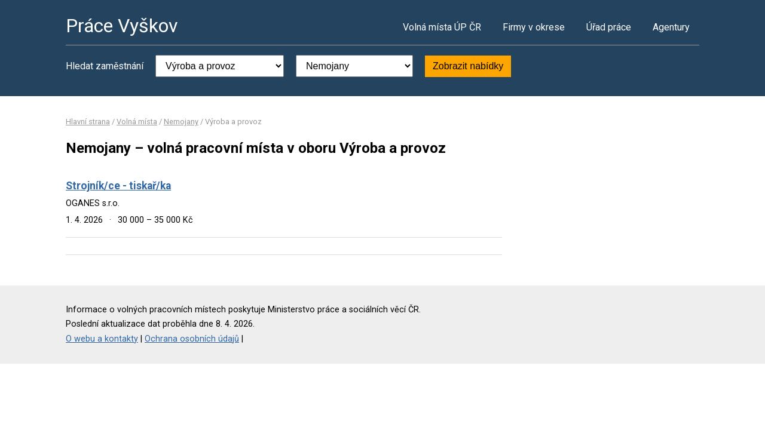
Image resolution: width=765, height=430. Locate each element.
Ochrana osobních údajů (192, 339)
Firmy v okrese (534, 27)
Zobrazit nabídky (468, 66)
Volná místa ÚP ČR (442, 27)
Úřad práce (608, 27)
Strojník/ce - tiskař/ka (118, 186)
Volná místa (137, 121)
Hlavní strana (88, 121)
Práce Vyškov (122, 25)
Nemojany (181, 121)
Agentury (671, 27)
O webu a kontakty (102, 339)
